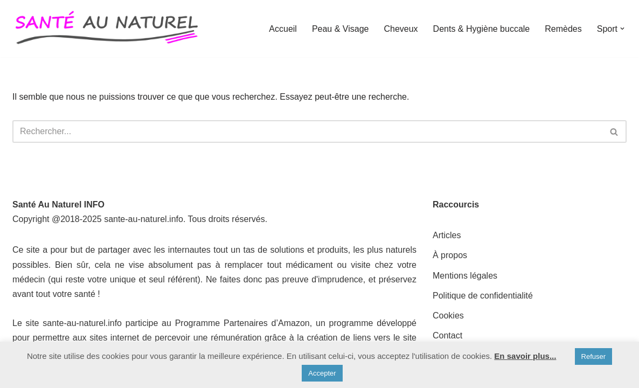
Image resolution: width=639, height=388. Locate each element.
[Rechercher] (307, 131)
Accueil (283, 28)
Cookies (448, 315)
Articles (447, 235)
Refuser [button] (593, 356)
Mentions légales (465, 275)
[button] (622, 28)
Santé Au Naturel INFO (58, 204)
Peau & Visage (340, 28)
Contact (447, 335)
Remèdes (563, 28)
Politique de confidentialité (483, 295)
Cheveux (401, 28)
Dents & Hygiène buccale (481, 28)
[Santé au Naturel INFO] (106, 28)
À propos (450, 255)
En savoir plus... (525, 356)
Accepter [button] (322, 373)
